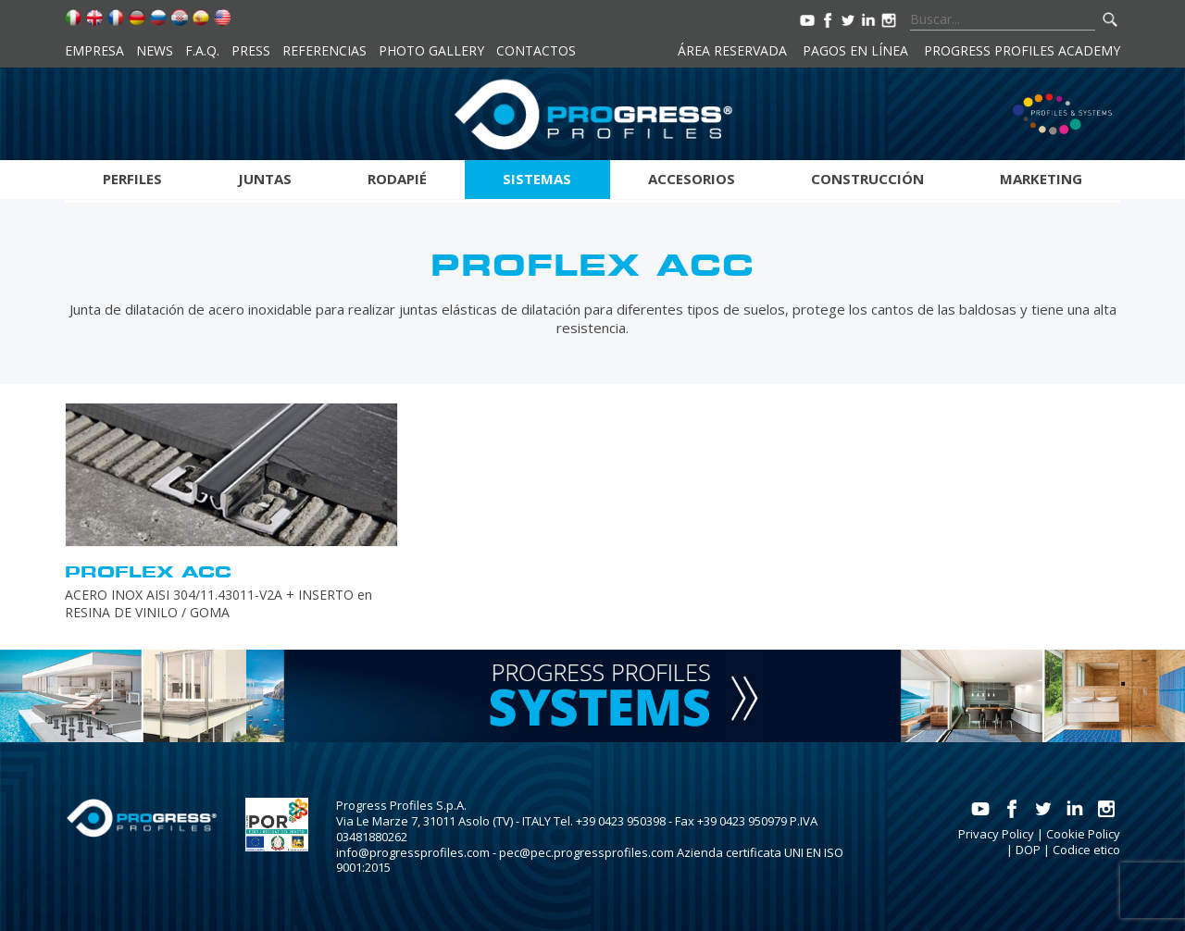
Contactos (536, 50)
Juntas (265, 178)
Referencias (324, 50)
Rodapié (397, 178)
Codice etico (1086, 849)
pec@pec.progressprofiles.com (586, 852)
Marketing (1041, 178)
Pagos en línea (855, 50)
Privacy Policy (996, 833)
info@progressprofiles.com (413, 852)
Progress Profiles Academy (1022, 50)
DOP (1028, 849)
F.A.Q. (202, 50)
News (154, 50)
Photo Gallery (431, 50)
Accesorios (691, 178)
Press (250, 50)
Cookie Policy (1083, 833)
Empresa (94, 50)
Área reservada (732, 50)
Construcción (867, 178)
